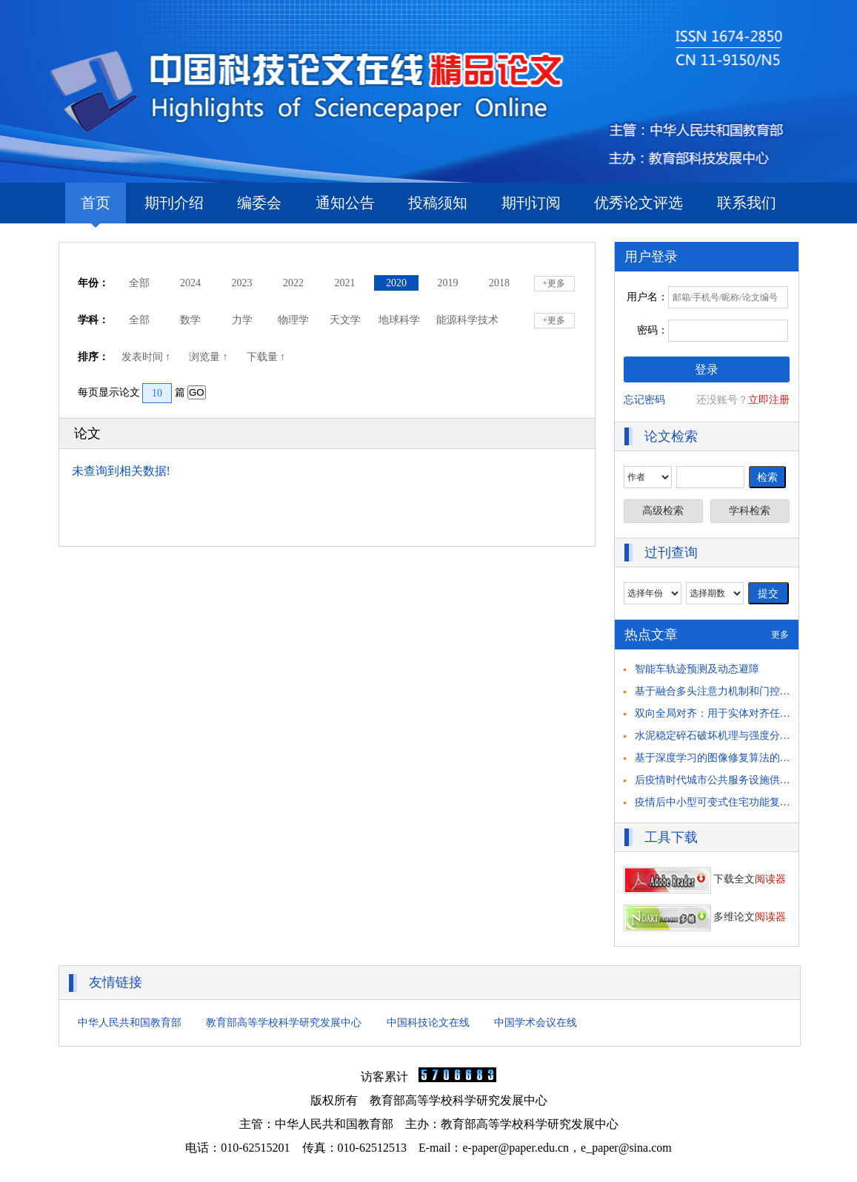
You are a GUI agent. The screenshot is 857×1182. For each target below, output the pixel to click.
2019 (448, 282)
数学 (190, 319)
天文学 (345, 319)
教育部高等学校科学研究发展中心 (283, 1022)
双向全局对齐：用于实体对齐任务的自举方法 (738, 713)
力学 (242, 319)
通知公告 (345, 203)
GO (196, 392)
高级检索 (663, 510)
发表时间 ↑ (147, 356)
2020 (396, 282)
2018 (499, 282)
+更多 (554, 283)
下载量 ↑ (267, 356)
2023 (242, 282)
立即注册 (769, 399)
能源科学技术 (467, 319)
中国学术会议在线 (535, 1022)
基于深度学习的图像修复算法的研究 (718, 757)
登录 (706, 369)
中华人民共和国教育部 (129, 1022)
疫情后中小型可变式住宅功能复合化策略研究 (738, 802)
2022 (293, 282)
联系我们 (746, 203)
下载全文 (705, 879)
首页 (95, 209)
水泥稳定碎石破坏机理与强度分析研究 (723, 735)
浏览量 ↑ (209, 356)
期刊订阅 (531, 203)
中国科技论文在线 (428, 1022)
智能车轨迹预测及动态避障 (697, 669)
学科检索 (749, 510)
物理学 (293, 319)
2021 (345, 282)
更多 (780, 634)
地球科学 (399, 319)
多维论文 (705, 916)
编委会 (259, 203)
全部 (139, 282)
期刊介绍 (174, 203)
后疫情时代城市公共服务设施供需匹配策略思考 (744, 780)
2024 (190, 282)
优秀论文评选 (638, 203)
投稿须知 (437, 203)
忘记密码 (644, 399)
